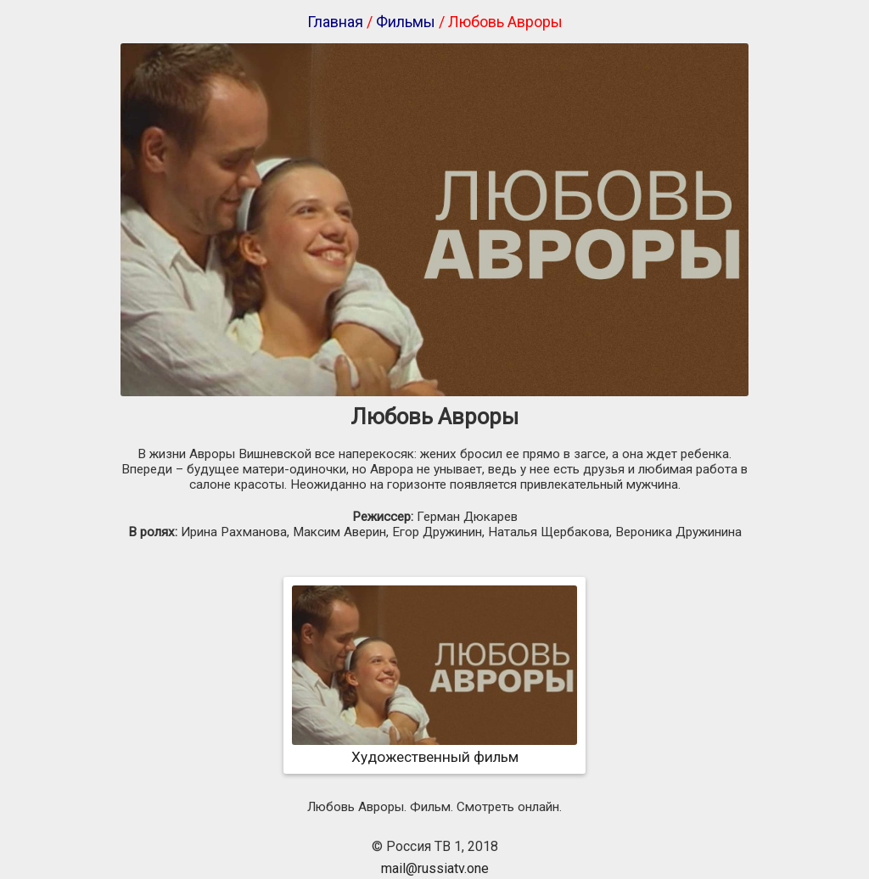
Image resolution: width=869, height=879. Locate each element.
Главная (335, 22)
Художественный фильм (434, 748)
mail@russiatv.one (435, 868)
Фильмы (405, 22)
